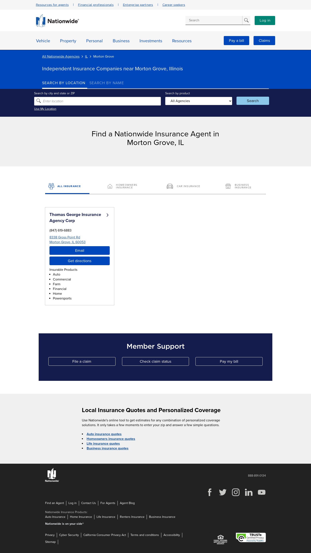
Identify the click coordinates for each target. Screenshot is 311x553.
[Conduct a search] (214, 20)
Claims (264, 40)
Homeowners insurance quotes (111, 439)
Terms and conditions (144, 535)
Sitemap (50, 542)
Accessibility (171, 535)
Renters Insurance (132, 517)
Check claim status (164, 362)
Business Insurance (162, 517)
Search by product (177, 93)
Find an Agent (54, 503)
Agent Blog (127, 503)
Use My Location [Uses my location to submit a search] (53, 109)
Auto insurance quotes (104, 434)
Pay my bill (241, 362)
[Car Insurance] (185, 186)
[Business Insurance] (244, 186)
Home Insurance (81, 517)
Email (79, 250)
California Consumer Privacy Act (104, 535)
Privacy (50, 535)
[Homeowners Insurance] (126, 186)
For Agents (107, 503)
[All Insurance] (67, 186)
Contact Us (88, 503)
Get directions (79, 260)
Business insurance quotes (108, 448)
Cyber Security (69, 535)
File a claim (93, 362)
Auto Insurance (55, 517)
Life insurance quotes (103, 443)
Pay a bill (236, 40)
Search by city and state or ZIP (62, 93)
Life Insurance (106, 517)
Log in (265, 20)
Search (247, 100)
